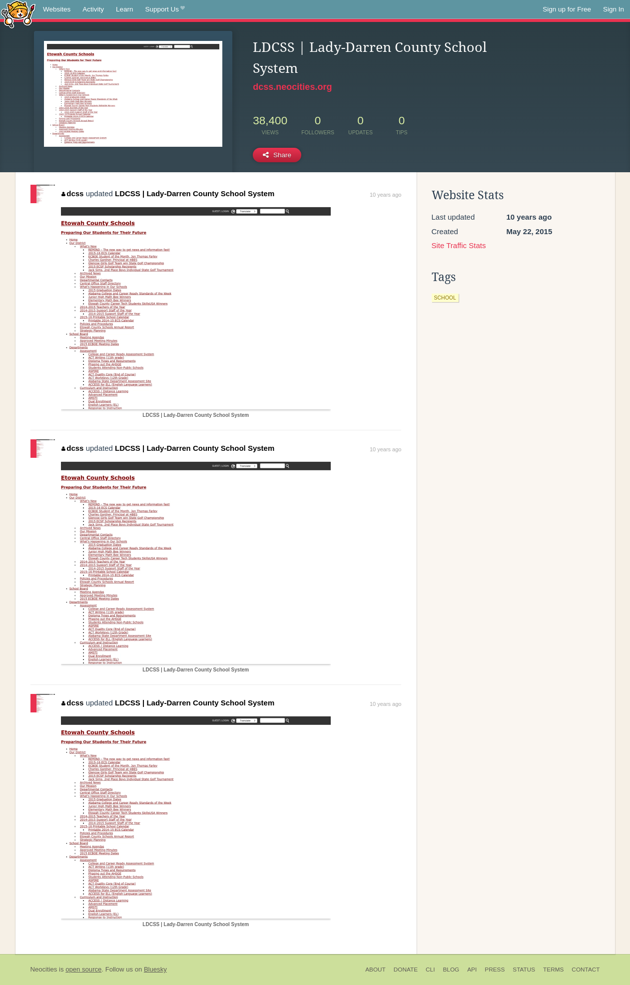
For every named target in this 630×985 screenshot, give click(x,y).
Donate (406, 969)
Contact (586, 969)
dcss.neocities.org (292, 87)
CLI (430, 969)
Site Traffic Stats (459, 245)
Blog (451, 969)
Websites (56, 9)
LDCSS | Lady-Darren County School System (194, 193)
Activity (93, 9)
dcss (72, 193)
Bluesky (155, 969)
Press (495, 969)
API (472, 969)
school (445, 298)
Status (524, 969)
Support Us (165, 9)
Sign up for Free (567, 9)
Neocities (43, 969)
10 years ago (386, 195)
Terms (553, 969)
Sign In (613, 9)
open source (83, 969)
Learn (124, 9)
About (375, 969)
